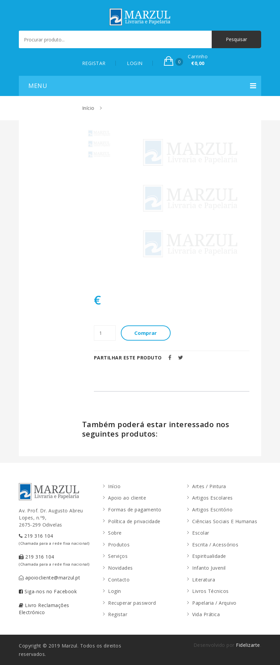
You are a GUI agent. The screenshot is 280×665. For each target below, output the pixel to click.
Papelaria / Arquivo (214, 603)
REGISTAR (94, 63)
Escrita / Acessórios (215, 544)
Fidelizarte (248, 645)
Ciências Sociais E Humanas (224, 521)
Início (88, 108)
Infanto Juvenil (209, 568)
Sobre (115, 533)
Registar (117, 614)
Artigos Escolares (212, 498)
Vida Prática (206, 614)
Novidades (120, 568)
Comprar (146, 332)
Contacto (119, 579)
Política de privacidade (134, 521)
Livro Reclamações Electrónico (44, 608)
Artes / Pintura (209, 486)
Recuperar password (132, 603)
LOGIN (135, 63)
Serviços (118, 556)
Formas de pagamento (135, 509)
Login (114, 591)
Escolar (200, 533)
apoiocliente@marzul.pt (49, 577)
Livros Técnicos (210, 591)
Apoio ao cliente (127, 498)
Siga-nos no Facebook (48, 591)
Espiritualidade (209, 556)
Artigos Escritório (212, 509)
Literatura (203, 579)
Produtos (119, 544)
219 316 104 (54, 539)
